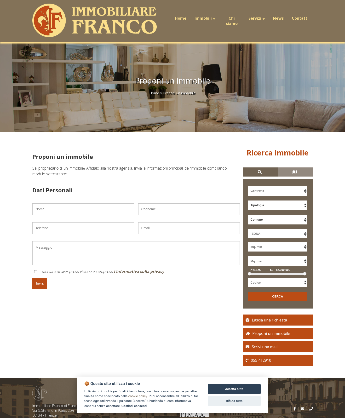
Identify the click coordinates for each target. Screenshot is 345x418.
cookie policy (137, 396)
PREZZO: (256, 270)
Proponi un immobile (179, 93)
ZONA (256, 233)
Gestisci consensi (134, 406)
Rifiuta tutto (234, 401)
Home (154, 93)
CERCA (277, 296)
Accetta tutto (234, 389)
